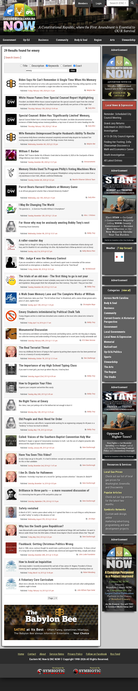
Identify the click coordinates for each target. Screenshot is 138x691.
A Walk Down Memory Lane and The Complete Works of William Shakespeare (57, 295)
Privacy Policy (75, 654)
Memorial (109, 341)
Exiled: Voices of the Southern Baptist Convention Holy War (55, 437)
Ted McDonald (90, 269)
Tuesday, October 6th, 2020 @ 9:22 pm (41, 180)
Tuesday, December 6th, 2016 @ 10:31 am (42, 287)
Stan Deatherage (89, 358)
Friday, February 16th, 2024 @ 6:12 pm (41, 91)
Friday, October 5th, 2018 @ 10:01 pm (41, 269)
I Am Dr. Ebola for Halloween (36, 472)
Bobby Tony (91, 233)
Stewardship (128, 39)
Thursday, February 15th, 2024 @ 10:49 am (43, 109)
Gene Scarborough (88, 447)
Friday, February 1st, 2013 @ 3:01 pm (41, 591)
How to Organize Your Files (35, 383)
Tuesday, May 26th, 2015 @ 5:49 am (40, 394)
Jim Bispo (91, 519)
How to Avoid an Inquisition (35, 562)
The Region (110, 371)
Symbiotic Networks (115, 509)
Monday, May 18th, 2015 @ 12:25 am (41, 412)
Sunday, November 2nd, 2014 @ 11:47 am (42, 466)
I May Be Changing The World (36, 205)
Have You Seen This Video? (35, 455)
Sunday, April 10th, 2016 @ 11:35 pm (41, 305)
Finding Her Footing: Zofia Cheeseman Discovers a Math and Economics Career (119, 145)
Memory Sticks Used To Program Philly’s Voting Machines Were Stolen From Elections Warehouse (57, 170)
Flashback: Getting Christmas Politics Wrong (46, 544)
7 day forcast (124, 248)
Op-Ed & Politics (113, 351)
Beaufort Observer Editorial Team (83, 180)
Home (21, 654)
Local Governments (114, 331)
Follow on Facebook (96, 654)
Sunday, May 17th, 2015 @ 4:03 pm (40, 430)
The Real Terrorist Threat (34, 347)
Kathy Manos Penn (88, 251)
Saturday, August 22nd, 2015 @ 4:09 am (42, 376)
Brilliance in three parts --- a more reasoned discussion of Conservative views (54, 492)
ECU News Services (88, 340)
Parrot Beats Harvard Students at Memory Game (48, 187)
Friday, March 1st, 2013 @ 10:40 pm (40, 573)
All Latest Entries (113, 160)
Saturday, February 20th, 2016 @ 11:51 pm (43, 341)
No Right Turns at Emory (33, 401)
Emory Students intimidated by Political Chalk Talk (49, 312)
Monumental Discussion (33, 330)
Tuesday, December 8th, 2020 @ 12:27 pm (42, 162)
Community (62, 39)
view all (126, 290)
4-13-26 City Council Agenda (119, 136)
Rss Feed (115, 654)
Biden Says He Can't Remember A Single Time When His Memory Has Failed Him (57, 81)
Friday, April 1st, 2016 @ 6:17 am (39, 323)
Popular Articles (113, 492)
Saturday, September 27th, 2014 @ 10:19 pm (43, 501)
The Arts (108, 366)
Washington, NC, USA (119, 263)
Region (98, 39)
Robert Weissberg (89, 572)
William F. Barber (29, 151)
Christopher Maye (89, 305)
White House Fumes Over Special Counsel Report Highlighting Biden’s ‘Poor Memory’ (56, 99)
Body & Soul (80, 39)
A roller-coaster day (31, 240)
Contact (32, 654)
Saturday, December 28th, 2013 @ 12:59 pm (43, 555)
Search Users (12, 57)
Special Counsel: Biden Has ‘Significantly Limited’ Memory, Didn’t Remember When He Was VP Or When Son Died (54, 117)
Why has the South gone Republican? (41, 526)
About (43, 654)
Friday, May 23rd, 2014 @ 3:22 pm (40, 537)
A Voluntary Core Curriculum (36, 580)
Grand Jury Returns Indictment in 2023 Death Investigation (117, 127)
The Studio (110, 376)
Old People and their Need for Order (40, 419)
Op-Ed (26, 39)
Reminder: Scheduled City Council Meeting (117, 115)
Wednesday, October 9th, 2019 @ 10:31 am (42, 234)
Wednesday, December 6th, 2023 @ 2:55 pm (43, 144)
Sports (107, 356)
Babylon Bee (91, 90)
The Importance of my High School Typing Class (48, 365)
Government (9, 39)
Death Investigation (114, 154)
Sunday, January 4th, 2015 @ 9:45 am (41, 448)
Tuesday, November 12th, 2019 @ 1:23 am (42, 216)
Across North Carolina (116, 298)
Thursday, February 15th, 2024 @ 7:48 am (42, 126)
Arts (112, 39)
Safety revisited (28, 508)
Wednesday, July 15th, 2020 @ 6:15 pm (41, 198)
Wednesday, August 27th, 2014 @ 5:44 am (42, 519)
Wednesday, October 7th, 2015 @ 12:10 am (42, 359)
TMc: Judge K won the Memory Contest (42, 258)
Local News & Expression (117, 336)
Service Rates (56, 654)
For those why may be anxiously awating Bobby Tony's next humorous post (54, 224)
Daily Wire (91, 108)
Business (43, 39)
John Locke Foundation (87, 554)
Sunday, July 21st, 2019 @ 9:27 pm (40, 251)
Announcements (89, 162)
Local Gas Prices (113, 472)
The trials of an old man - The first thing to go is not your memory (53, 277)
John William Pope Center (86, 590)
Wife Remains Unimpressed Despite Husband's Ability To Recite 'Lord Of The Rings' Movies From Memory (57, 135)
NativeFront (110, 346)
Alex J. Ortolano (89, 215)
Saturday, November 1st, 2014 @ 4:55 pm (42, 484)
